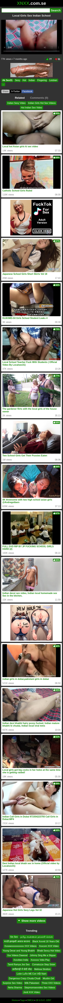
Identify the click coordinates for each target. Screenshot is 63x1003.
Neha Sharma (15, 987)
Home (15, 1000)
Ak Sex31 (7, 80)
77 (49, 59)
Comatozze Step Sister (43, 964)
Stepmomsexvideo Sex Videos (39, 987)
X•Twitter (15, 91)
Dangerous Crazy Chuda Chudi (24, 978)
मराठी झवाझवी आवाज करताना (17, 941)
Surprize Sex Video (12, 983)
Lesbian (53, 80)
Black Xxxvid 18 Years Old (45, 941)
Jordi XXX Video (31, 992)
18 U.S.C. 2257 (43, 1000)
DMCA (30, 1000)
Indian (32, 80)
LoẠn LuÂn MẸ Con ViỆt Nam (31, 974)
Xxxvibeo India (20, 960)
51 (57, 59)
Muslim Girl (48, 978)
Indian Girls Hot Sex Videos (42, 103)
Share (5, 91)
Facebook (27, 91)
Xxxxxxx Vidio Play (40, 960)
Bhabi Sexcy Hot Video (48, 951)
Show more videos (31, 920)
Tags (22, 1000)
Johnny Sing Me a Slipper (43, 955)
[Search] (25, 10)
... (3, 84)
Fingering (42, 80)
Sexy (17, 80)
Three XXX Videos (51, 983)
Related (20, 97)
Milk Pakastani (32, 983)
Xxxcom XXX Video (48, 946)
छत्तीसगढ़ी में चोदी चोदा (22, 969)
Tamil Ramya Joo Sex (19, 964)
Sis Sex (14, 937)
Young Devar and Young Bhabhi (19, 951)
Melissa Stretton (42, 969)
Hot (24, 80)
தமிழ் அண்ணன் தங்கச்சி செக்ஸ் (36, 937)
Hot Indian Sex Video (31, 107)
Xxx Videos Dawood (17, 955)
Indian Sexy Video (16, 103)
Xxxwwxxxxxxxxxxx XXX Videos (20, 946)
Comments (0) (39, 97)
